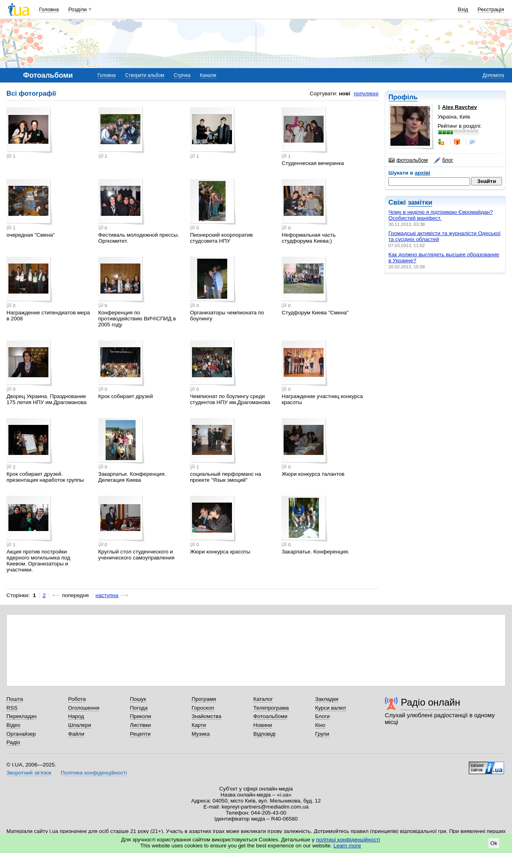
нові (344, 94)
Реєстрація (491, 9)
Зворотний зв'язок (28, 773)
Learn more (347, 846)
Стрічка (182, 75)
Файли (76, 734)
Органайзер (21, 734)
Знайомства (207, 716)
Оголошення (83, 708)
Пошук (138, 699)
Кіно (320, 725)
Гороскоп (203, 708)
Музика (201, 734)
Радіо (13, 742)
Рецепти (140, 734)
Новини (262, 725)
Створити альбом (144, 75)
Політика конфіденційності (94, 773)
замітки (420, 202)
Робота (77, 699)
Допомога (493, 75)
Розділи (77, 9)
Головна (49, 9)
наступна (107, 595)
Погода (139, 708)
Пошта (14, 699)
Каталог (263, 699)
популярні (366, 94)
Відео (13, 725)
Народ (76, 716)
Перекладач (21, 716)
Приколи (140, 716)
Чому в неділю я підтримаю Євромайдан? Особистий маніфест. (440, 215)
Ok (493, 843)
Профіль (403, 97)
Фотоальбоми (270, 716)
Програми (204, 699)
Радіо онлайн (430, 702)
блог (443, 160)
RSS (12, 708)
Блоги (322, 716)
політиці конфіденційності (348, 840)
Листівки (140, 725)
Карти (199, 725)
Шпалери (79, 725)
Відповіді (264, 734)
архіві (422, 173)
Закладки (326, 699)
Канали (208, 75)
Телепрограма (271, 708)
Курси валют (330, 708)
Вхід (463, 9)
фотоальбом (408, 160)
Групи (322, 734)
